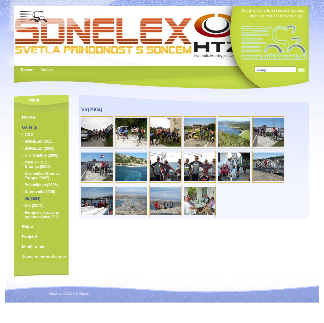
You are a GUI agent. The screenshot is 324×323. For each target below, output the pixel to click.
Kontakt (47, 69)
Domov (27, 69)
